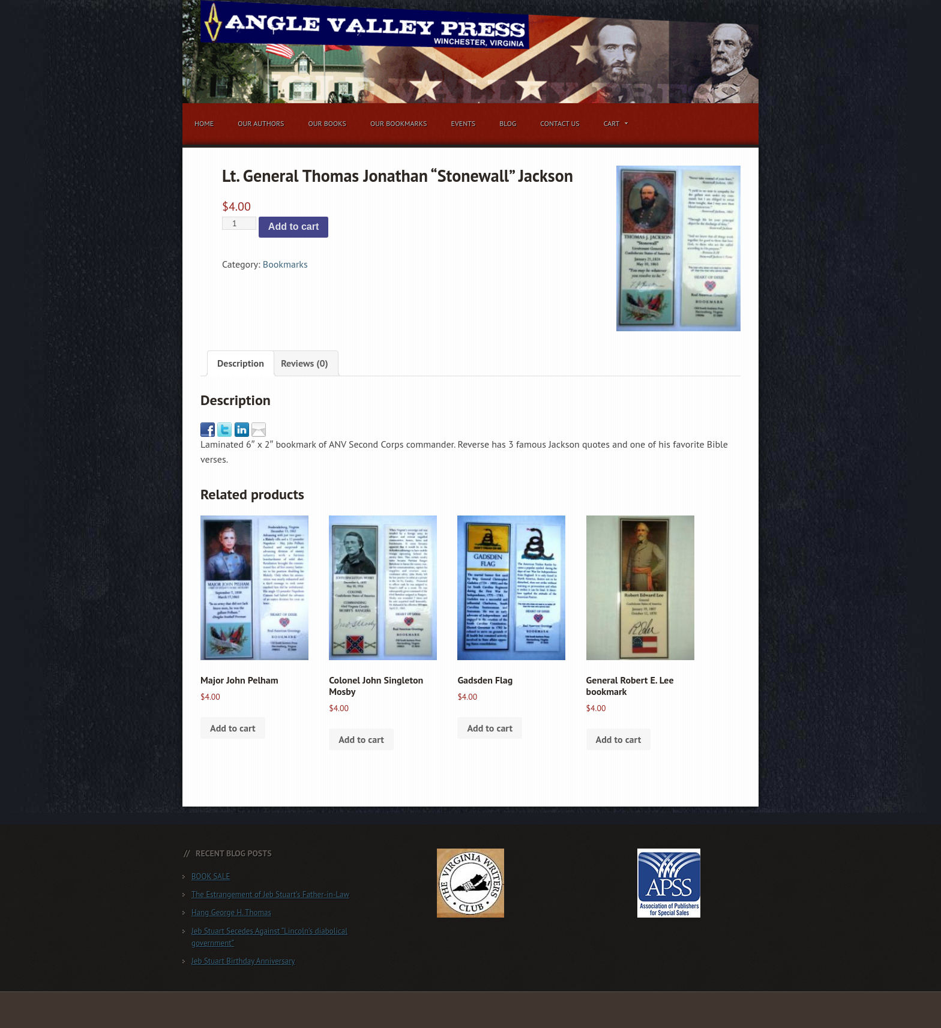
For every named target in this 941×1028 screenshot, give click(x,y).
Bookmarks (285, 264)
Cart (613, 125)
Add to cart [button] (233, 728)
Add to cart (293, 226)
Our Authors (261, 123)
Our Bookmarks (398, 123)
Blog (507, 123)
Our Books (327, 123)
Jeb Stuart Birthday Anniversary (243, 961)
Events (463, 123)
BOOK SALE (210, 876)
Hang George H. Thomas (231, 912)
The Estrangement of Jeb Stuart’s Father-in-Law (270, 894)
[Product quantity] (239, 223)
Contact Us (560, 123)
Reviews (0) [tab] (304, 363)
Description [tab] (240, 363)
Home (204, 123)
